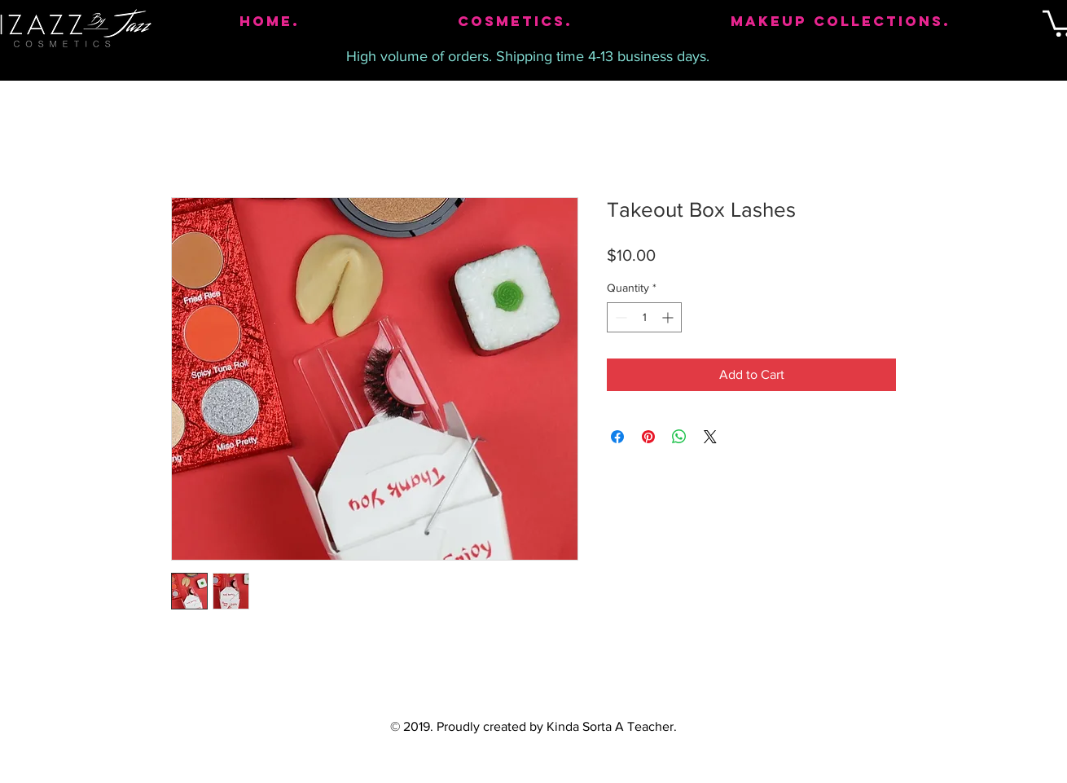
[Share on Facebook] (617, 436)
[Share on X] (710, 436)
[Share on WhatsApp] (679, 436)
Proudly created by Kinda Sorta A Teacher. (557, 726)
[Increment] (669, 317)
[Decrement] (619, 317)
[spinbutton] (644, 317)
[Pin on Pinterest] (648, 436)
